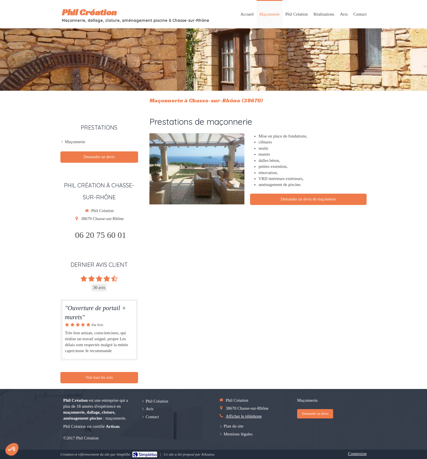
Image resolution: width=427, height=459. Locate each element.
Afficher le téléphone (244, 416)
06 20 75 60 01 (100, 235)
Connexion (357, 453)
